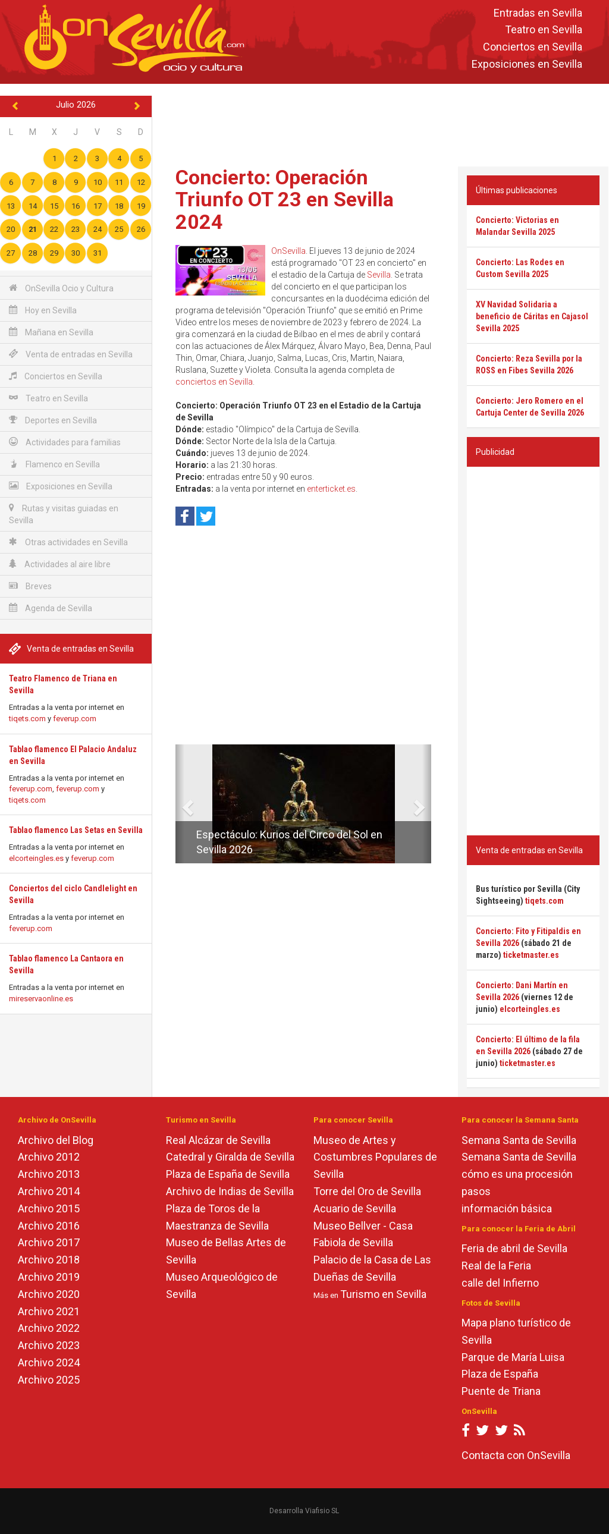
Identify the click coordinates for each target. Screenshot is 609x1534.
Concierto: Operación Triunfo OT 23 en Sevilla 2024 (284, 199)
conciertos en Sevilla (214, 381)
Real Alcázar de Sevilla (218, 1140)
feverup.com (74, 718)
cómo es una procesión (517, 1174)
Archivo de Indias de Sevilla (230, 1191)
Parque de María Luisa (513, 1357)
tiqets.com (27, 718)
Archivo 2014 (49, 1191)
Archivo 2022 (49, 1328)
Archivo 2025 (49, 1379)
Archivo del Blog (55, 1140)
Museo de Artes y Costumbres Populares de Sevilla (375, 1157)
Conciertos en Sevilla (532, 47)
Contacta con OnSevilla (516, 1455)
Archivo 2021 (49, 1311)
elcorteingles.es (36, 858)
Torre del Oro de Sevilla (367, 1191)
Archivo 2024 (49, 1362)
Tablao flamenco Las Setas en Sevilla (76, 830)
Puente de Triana (501, 1391)
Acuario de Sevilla (354, 1208)
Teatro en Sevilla (543, 30)
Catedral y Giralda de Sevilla (230, 1156)
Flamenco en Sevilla (54, 464)
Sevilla (379, 274)
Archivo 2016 (49, 1225)
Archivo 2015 (49, 1208)
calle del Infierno (500, 1283)
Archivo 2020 (49, 1294)
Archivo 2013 (49, 1174)
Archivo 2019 (49, 1277)
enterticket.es (331, 488)
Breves (30, 586)
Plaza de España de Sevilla (228, 1174)
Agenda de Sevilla (50, 608)
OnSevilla (288, 251)
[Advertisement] (383, 122)
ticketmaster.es (531, 955)
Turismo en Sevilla (383, 1294)
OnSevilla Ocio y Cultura (61, 288)
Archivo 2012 (49, 1156)
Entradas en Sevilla (538, 13)
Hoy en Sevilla (43, 310)
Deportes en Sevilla (53, 420)
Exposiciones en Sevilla (527, 64)
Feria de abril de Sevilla (514, 1248)
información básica (507, 1208)
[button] (179, 803)
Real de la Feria (496, 1265)
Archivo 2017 (49, 1242)
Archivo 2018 (49, 1259)
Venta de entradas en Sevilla (71, 354)
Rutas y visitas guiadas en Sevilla (63, 514)
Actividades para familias (65, 442)
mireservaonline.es (41, 998)
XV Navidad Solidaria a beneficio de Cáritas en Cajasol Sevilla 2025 (532, 316)
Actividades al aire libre (60, 564)
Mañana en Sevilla (51, 332)
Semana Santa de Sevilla (519, 1140)
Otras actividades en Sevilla (68, 542)
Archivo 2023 (49, 1345)
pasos (476, 1191)
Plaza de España (500, 1374)
